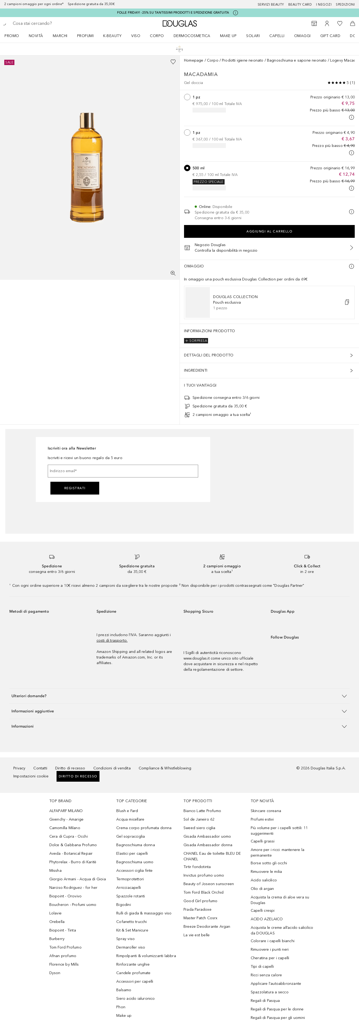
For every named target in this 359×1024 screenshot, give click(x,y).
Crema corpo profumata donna (143, 828)
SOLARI (253, 36)
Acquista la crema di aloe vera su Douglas (280, 900)
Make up (228, 36)
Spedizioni (345, 4)
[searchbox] (52, 23)
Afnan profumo (63, 956)
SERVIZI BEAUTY (271, 4)
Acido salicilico (264, 880)
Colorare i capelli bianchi (272, 941)
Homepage (194, 60)
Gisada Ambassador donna (208, 845)
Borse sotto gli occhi (269, 863)
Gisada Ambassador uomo (207, 836)
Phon (120, 1007)
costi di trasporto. (112, 640)
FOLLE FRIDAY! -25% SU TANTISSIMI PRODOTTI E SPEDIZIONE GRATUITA (173, 12)
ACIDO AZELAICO (267, 919)
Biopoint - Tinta (62, 930)
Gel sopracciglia (130, 836)
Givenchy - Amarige (66, 819)
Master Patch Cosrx (201, 918)
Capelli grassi (263, 841)
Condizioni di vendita (112, 768)
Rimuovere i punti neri (270, 949)
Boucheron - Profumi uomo (73, 904)
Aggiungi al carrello (269, 231)
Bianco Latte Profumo (202, 811)
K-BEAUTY (112, 36)
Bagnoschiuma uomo (134, 862)
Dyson (55, 973)
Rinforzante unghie (133, 964)
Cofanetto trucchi (131, 921)
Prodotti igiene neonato (243, 60)
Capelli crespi (263, 910)
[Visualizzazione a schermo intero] (173, 273)
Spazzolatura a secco (270, 992)
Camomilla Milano (64, 828)
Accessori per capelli (134, 981)
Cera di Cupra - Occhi (68, 836)
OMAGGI (302, 36)
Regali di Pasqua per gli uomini (278, 1017)
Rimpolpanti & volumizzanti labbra (146, 956)
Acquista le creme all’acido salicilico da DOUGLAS (282, 930)
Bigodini (123, 904)
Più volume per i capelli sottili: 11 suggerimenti (279, 831)
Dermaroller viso (130, 947)
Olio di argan (262, 888)
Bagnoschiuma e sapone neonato (297, 60)
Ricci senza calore (266, 975)
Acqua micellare (130, 819)
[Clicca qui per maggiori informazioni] (235, 12)
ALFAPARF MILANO (66, 811)
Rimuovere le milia (266, 871)
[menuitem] (15, 36)
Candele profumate (133, 973)
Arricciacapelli (128, 887)
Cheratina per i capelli (270, 958)
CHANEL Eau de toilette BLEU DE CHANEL (212, 856)
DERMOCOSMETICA (192, 36)
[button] (347, 302)
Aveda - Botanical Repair (71, 853)
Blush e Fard (127, 811)
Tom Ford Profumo (65, 947)
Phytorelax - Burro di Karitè (73, 862)
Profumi (85, 36)
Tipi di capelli (262, 966)
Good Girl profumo (200, 901)
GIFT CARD (330, 36)
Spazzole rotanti (130, 896)
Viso (135, 36)
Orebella (57, 921)
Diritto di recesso (70, 768)
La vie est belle (197, 935)
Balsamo (123, 990)
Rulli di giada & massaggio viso (143, 913)
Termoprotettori (130, 879)
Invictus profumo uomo (204, 875)
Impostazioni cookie (31, 776)
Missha (55, 870)
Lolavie (55, 913)
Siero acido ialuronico (135, 998)
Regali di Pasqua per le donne (277, 1009)
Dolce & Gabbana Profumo (73, 845)
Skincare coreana (266, 811)
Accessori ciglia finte (134, 870)
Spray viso (125, 939)
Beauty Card (300, 4)
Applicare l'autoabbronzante (276, 983)
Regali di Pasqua (265, 1000)
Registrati (75, 488)
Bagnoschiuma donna (135, 845)
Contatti (40, 768)
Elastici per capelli (132, 853)
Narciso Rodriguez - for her (73, 887)
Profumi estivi (262, 819)
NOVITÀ (36, 36)
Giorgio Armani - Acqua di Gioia (77, 879)
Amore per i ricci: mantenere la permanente (277, 853)
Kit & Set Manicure (132, 930)
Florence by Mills (64, 964)
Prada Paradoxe (198, 909)
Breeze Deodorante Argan (207, 926)
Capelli (277, 36)
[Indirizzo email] (123, 471)
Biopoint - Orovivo (65, 896)
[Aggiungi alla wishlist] (173, 61)
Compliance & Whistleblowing (165, 768)
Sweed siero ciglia (200, 828)
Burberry (57, 939)
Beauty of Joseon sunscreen (209, 884)
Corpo (157, 36)
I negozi (324, 4)
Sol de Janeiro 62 (199, 819)
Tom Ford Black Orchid (204, 892)
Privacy (19, 768)
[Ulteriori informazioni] (351, 266)
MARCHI (60, 36)
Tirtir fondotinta (197, 867)
